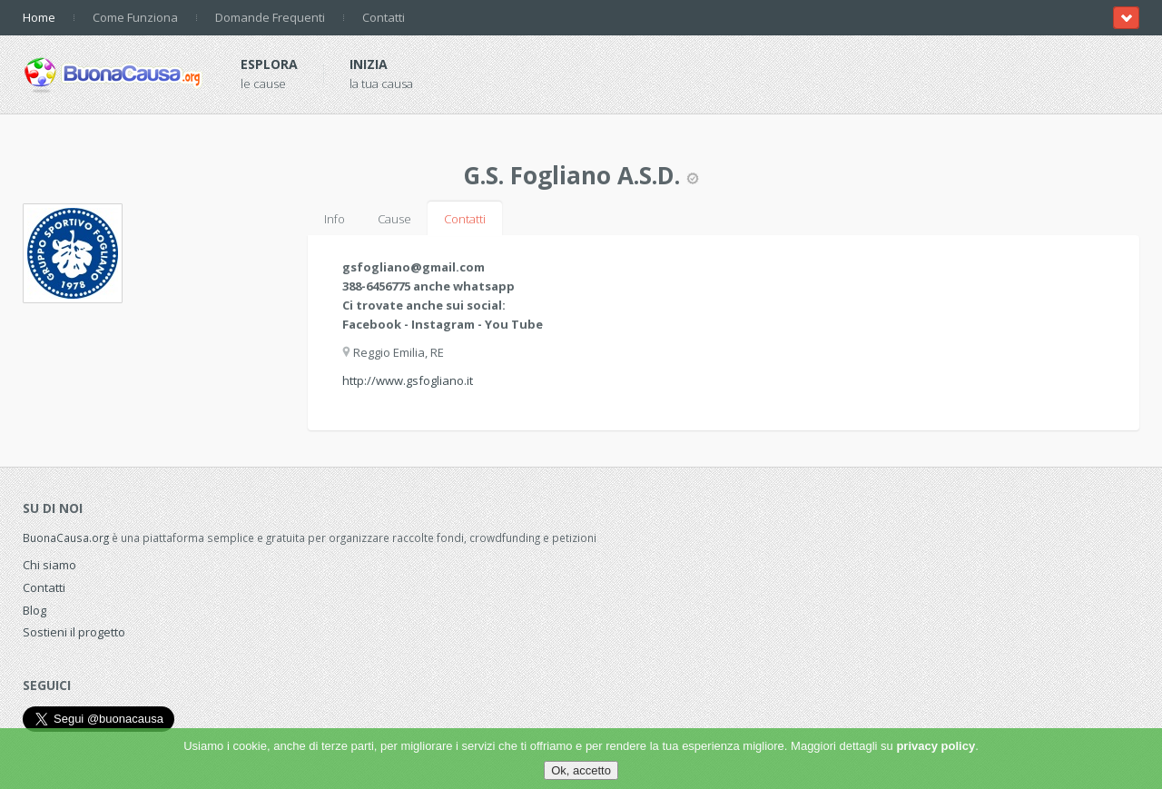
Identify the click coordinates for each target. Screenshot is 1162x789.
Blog (34, 610)
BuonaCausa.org (66, 537)
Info (334, 219)
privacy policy (935, 746)
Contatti (383, 17)
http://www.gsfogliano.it (407, 380)
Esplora (269, 64)
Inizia (369, 64)
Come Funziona (135, 17)
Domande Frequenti (270, 17)
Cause (394, 219)
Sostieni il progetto (74, 632)
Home (39, 17)
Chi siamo (49, 565)
